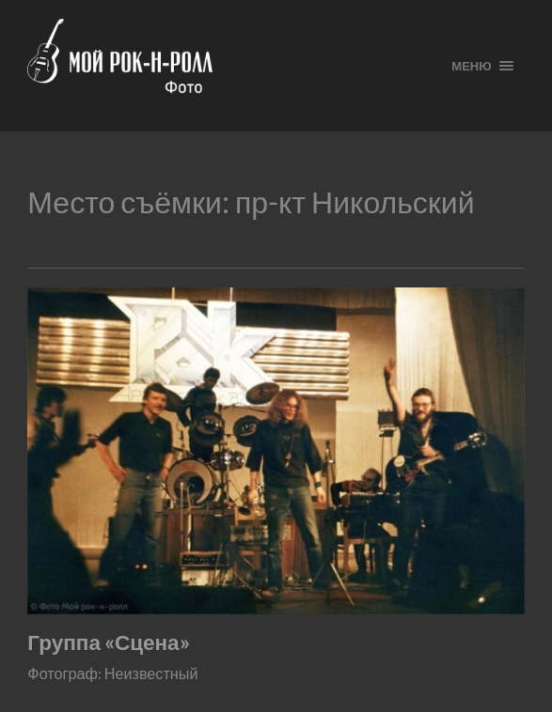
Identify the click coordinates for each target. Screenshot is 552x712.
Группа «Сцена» (108, 642)
